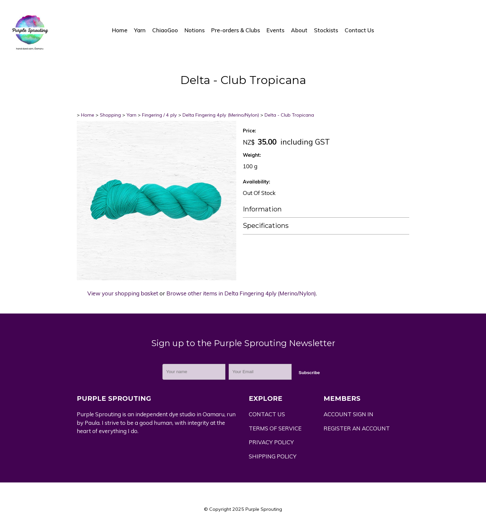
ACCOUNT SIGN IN (348, 414)
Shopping (110, 115)
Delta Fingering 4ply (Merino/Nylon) (221, 115)
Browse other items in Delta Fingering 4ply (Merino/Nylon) (241, 293)
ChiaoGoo (165, 30)
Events (275, 30)
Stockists (326, 30)
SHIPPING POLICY (273, 456)
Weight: (252, 155)
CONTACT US (267, 414)
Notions (195, 30)
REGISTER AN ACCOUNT (357, 428)
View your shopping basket (122, 293)
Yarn (140, 30)
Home (120, 30)
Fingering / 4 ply (159, 115)
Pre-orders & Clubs (235, 30)
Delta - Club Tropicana (289, 115)
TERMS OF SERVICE (275, 428)
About (299, 30)
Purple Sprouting (263, 509)
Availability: (256, 182)
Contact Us (359, 30)
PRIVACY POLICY (271, 442)
